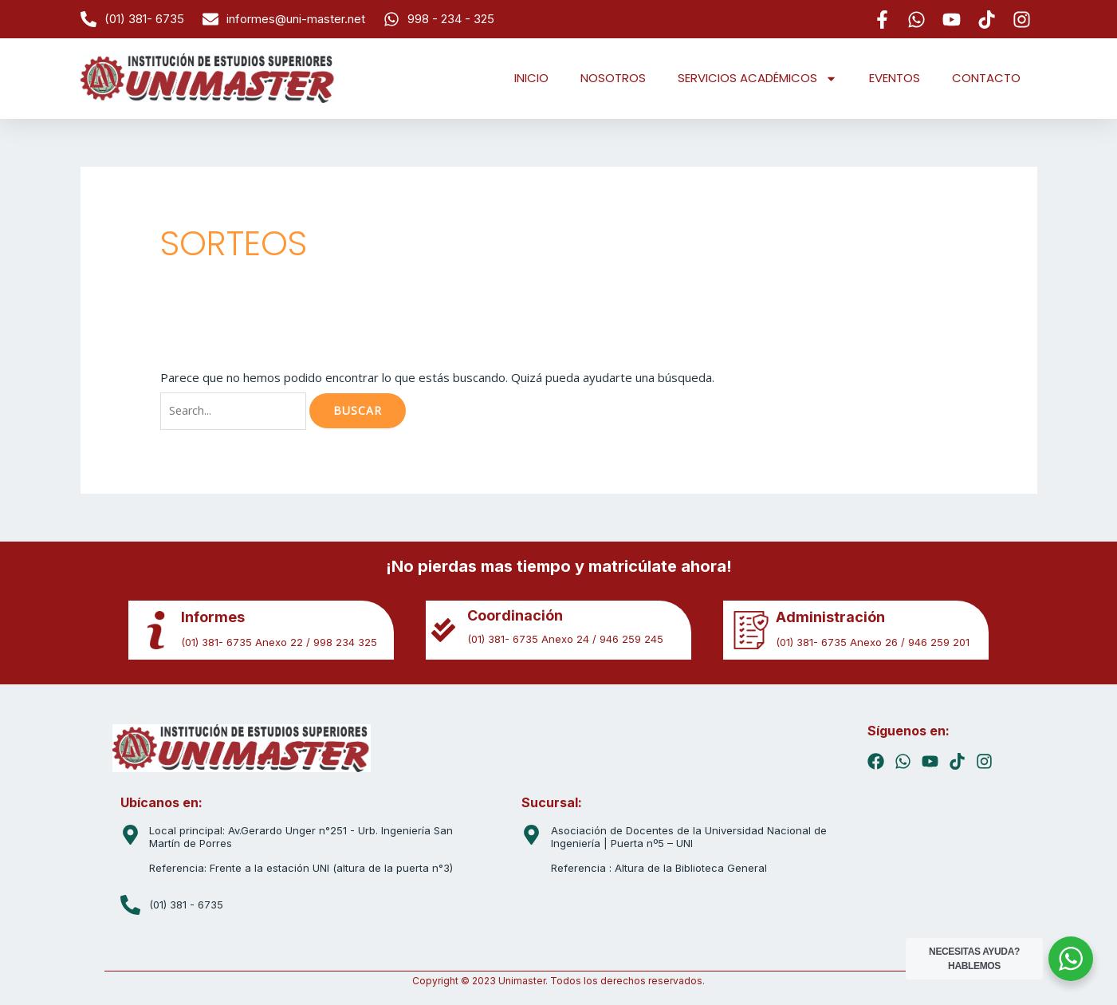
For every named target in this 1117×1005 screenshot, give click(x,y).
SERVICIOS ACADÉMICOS (757, 79)
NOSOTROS (613, 77)
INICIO (531, 77)
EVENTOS (894, 77)
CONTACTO (986, 77)
